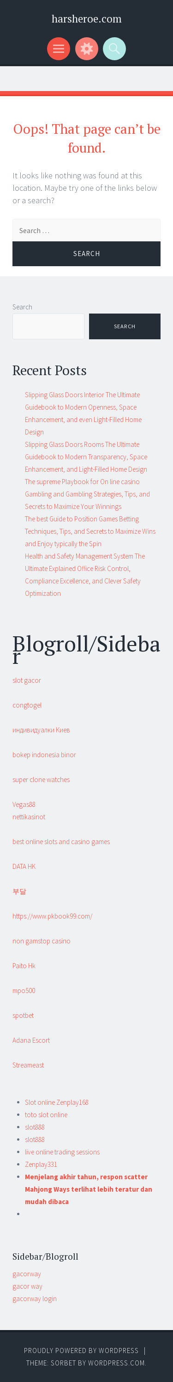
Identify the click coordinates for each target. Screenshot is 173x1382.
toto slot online (46, 1114)
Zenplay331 (41, 1164)
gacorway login (34, 1298)
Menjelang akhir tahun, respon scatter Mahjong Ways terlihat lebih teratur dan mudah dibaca (88, 1189)
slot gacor (26, 680)
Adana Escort (31, 1040)
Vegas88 (24, 804)
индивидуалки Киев (41, 729)
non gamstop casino (41, 941)
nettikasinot (28, 816)
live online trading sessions (62, 1152)
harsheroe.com (87, 18)
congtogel (27, 705)
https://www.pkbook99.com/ (52, 916)
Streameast (28, 1065)
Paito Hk (24, 965)
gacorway (26, 1273)
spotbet (23, 1015)
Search (22, 307)
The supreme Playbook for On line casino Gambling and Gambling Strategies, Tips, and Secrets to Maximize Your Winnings (87, 494)
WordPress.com (116, 1363)
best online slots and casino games (61, 841)
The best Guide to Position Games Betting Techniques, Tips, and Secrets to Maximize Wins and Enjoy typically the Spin (90, 531)
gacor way (27, 1286)
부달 (19, 891)
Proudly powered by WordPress (81, 1350)
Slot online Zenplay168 (57, 1102)
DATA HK (24, 866)
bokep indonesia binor (44, 754)
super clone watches (41, 779)
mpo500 (23, 990)
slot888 (35, 1127)
